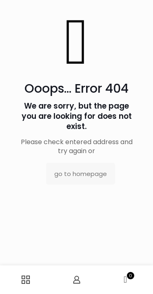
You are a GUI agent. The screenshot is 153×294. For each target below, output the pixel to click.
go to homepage (80, 173)
